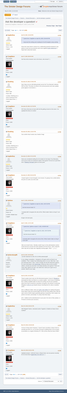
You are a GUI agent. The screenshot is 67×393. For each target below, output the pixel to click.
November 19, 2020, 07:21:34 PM (28, 156)
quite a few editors (43, 289)
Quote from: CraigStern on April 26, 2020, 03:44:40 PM (37, 38)
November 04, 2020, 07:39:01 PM (28, 81)
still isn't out (30, 285)
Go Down (7, 30)
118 (20, 30)
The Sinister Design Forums (17, 6)
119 (23, 30)
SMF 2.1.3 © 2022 (7, 391)
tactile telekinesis (51, 48)
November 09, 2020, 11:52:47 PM (28, 131)
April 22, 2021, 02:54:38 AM (27, 254)
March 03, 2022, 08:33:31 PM (27, 306)
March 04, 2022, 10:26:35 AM (27, 324)
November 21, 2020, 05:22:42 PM (28, 175)
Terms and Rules (55, 391)
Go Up (6, 374)
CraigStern (11, 56)
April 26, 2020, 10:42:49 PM (27, 35)
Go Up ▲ (62, 391)
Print (60, 30)
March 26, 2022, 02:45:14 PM (27, 350)
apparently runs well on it (37, 354)
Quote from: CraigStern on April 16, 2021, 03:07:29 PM (37, 203)
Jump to (40, 381)
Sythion (10, 200)
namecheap (37, 264)
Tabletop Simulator (29, 162)
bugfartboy (11, 35)
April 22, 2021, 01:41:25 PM (27, 275)
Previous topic (50, 25)
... (18, 30)
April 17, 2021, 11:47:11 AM (27, 223)
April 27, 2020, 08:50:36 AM (27, 56)
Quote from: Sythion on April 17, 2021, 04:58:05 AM (36, 226)
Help (50, 391)
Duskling (11, 81)
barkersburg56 (12, 255)
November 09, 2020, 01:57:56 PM (28, 106)
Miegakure (56, 278)
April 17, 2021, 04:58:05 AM (27, 200)
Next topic (59, 25)
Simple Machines (15, 391)
